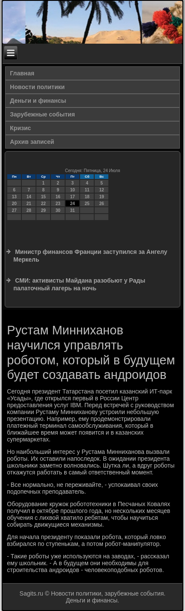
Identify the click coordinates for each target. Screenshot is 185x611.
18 (87, 196)
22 (43, 203)
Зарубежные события (42, 114)
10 (72, 190)
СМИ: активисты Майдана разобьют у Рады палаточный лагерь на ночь (79, 284)
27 (14, 210)
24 (72, 203)
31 (72, 210)
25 (87, 203)
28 (29, 210)
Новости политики (37, 86)
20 (14, 203)
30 (58, 210)
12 (101, 190)
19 (101, 196)
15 (43, 196)
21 (29, 203)
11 (87, 190)
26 (101, 203)
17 (72, 196)
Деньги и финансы (38, 100)
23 (58, 203)
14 (29, 196)
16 (58, 196)
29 (43, 210)
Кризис (20, 128)
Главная (22, 73)
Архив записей (32, 141)
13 (14, 196)
